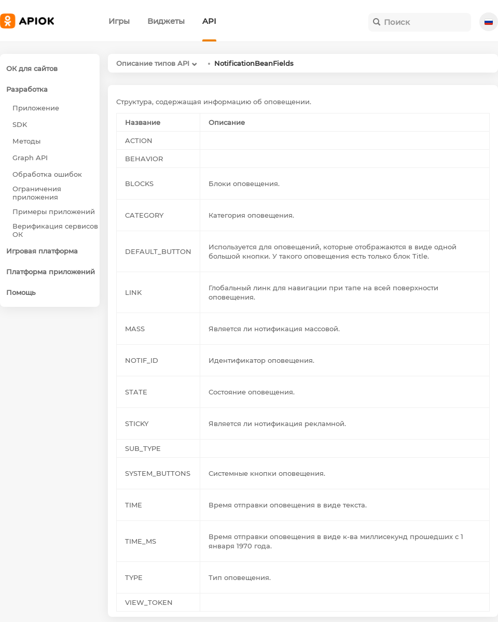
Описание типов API (152, 63)
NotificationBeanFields (254, 63)
